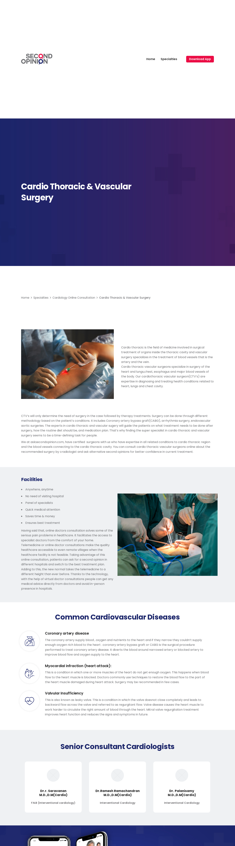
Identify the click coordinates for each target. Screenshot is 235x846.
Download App (200, 59)
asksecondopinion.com (47, 442)
